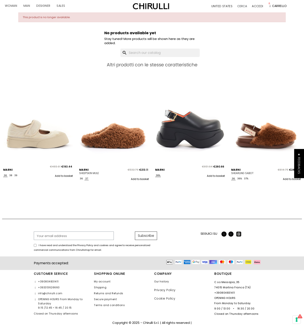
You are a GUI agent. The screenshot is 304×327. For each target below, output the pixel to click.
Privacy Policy (165, 290)
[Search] (160, 53)
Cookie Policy (164, 298)
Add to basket (64, 175)
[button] (242, 6)
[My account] (257, 6)
